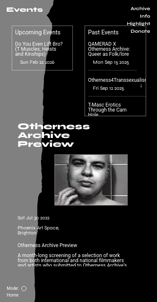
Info (145, 16)
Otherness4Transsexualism (118, 80)
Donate (140, 31)
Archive (140, 8)
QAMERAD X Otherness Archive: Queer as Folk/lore (109, 49)
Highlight (138, 23)
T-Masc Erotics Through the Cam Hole (107, 109)
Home (12, 295)
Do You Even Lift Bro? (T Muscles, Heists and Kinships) (39, 49)
